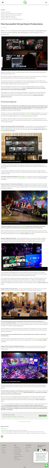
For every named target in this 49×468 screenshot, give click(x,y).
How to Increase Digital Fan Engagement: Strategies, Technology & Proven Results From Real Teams (23, 431)
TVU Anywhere (8, 113)
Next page (28, 421)
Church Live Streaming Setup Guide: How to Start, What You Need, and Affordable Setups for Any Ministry (24, 433)
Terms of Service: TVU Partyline (18, 457)
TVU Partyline (29, 114)
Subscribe (42, 415)
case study (3, 179)
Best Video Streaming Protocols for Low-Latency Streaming (14, 430)
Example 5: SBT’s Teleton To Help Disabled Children (12, 19)
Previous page (22, 421)
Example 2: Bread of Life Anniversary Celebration (11, 15)
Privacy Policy (16, 447)
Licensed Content (17, 454)
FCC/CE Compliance (18, 451)
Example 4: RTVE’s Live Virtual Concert (9, 18)
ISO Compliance (17, 452)
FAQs (27, 449)
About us (4, 447)
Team (3, 449)
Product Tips (28, 447)
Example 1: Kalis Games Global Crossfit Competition (11, 13)
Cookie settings (17, 459)
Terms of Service (17, 449)
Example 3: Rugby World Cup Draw (8, 16)
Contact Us (28, 451)
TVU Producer (44, 113)
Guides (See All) (4, 428)
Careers (3, 451)
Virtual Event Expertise (5, 12)
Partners (4, 452)
